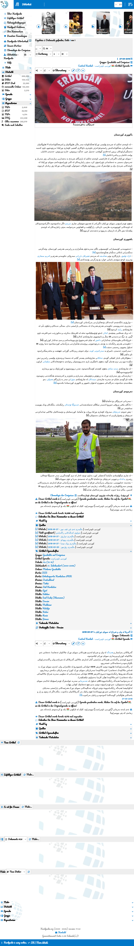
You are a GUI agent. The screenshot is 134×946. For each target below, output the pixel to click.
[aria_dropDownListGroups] (16, 839)
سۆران (72, 379)
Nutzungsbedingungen (15, 22)
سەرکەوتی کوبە (97, 350)
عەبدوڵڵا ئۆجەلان (72, 404)
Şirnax (46, 619)
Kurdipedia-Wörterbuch (17, 41)
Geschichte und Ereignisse (54, 555)
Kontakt (60, 932)
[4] (94, 252)
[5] (104, 347)
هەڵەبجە (103, 256)
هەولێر (50, 379)
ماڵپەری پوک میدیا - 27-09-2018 (62, 543)
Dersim (46, 601)
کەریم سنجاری (43, 256)
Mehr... (28, 774)
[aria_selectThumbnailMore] (16, 871)
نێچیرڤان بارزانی (83, 256)
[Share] (39, 70)
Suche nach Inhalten (12, 125)
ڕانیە (120, 329)
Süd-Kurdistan (49, 587)
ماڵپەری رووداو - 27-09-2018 (61, 540)
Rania (45, 615)
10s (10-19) (48, 562)
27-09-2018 (127, 698)
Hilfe (8, 62)
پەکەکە (122, 479)
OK (31, 942)
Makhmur (47, 605)
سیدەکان (92, 379)
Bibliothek (26, 4)
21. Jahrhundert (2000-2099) (61, 565)
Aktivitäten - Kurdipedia (11, 56)
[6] (55, 383)
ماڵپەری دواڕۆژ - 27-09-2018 (61, 536)
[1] (104, 155)
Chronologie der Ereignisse (17, 50)
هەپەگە (110, 652)
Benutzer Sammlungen (15, 36)
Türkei (46, 583)
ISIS (44, 573)
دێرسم (68, 223)
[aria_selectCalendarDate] (28, 54)
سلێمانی (46, 361)
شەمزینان (84, 681)
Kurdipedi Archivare (14, 27)
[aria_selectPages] (38, 48)
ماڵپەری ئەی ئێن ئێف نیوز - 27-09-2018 (65, 529)
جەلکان (100, 358)
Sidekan (46, 594)
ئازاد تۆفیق (126, 256)
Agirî (45, 590)
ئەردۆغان (116, 411)
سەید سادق (113, 368)
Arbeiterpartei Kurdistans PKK (57, 576)
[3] (78, 259)
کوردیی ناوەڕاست (59, 558)
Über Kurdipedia (13, 13)
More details (42, 942)
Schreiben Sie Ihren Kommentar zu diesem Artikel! (59, 516)
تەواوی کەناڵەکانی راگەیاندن (68, 532)
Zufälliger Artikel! (14, 18)
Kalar (45, 612)
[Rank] (47, 70)
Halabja (46, 608)
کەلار (105, 333)
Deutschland (48, 580)
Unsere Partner (12, 45)
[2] (72, 322)
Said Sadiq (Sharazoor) (54, 597)
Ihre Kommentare (13, 31)
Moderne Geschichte (52, 569)
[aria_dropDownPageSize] (47, 48)
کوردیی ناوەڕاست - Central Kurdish (94, 66)
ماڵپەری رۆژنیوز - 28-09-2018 (61, 547)
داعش (98, 340)
